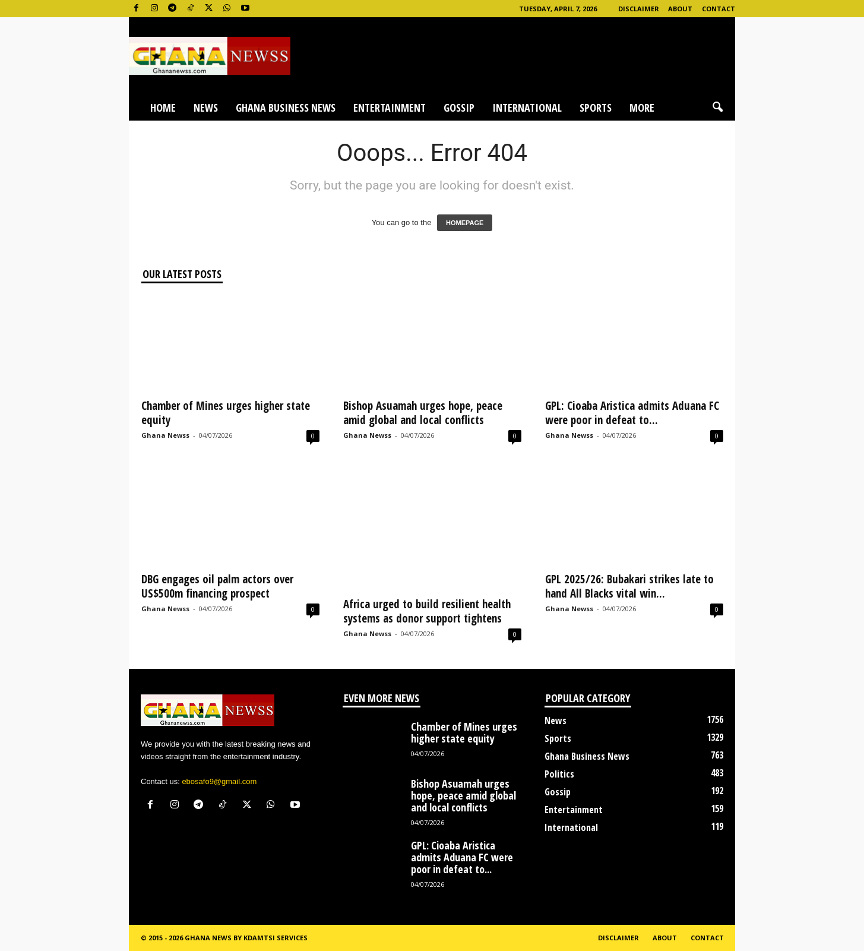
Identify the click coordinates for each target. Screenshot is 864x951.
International (527, 107)
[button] (717, 107)
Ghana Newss (165, 435)
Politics (559, 774)
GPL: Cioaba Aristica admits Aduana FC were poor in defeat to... (632, 413)
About (680, 8)
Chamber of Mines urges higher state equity (225, 413)
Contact (718, 8)
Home (163, 107)
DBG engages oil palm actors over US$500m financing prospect (217, 586)
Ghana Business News (286, 107)
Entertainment (389, 107)
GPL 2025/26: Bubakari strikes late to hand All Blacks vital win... (629, 586)
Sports (596, 107)
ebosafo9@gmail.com (219, 781)
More (641, 107)
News (206, 107)
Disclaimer (638, 8)
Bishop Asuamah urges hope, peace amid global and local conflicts (422, 413)
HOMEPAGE (464, 222)
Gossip (459, 107)
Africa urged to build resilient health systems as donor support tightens (427, 611)
